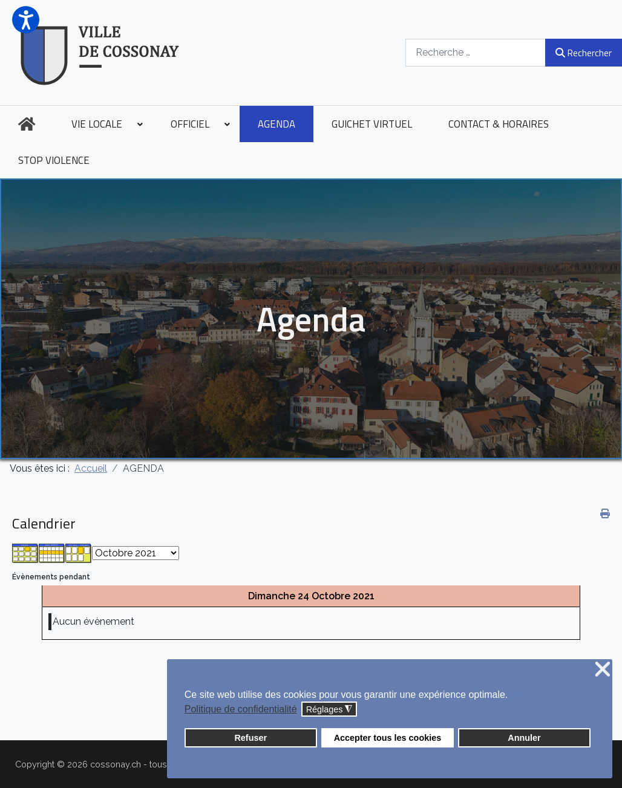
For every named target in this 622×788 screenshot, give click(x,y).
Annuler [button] (524, 738)
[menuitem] (26, 124)
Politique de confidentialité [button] (241, 709)
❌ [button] (602, 670)
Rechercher (583, 52)
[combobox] (475, 52)
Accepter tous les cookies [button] (388, 738)
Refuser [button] (250, 738)
